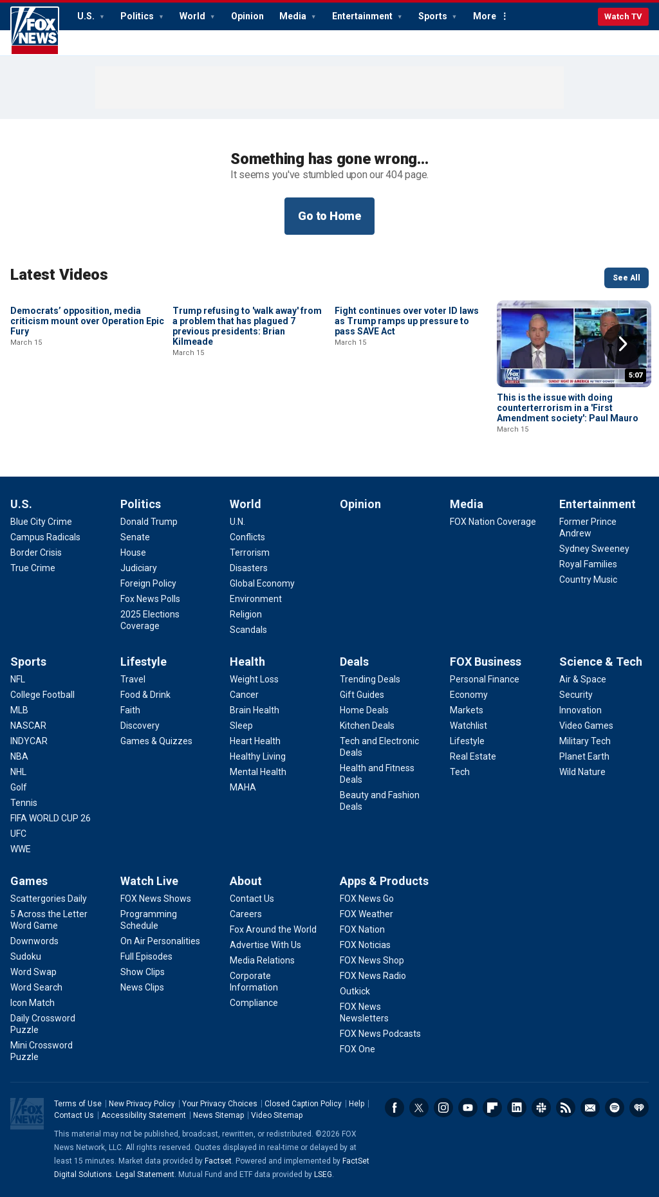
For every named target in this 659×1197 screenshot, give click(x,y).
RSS (565, 1107)
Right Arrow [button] (623, 344)
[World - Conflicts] (247, 537)
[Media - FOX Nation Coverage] (493, 521)
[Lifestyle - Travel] (132, 679)
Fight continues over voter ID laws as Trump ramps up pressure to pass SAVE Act (407, 407)
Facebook (394, 1107)
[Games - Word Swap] (33, 972)
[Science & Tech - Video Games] (586, 725)
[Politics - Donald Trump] (149, 521)
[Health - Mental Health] (258, 772)
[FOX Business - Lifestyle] (467, 741)
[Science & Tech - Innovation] (580, 710)
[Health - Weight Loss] (254, 679)
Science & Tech (600, 661)
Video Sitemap (276, 1115)
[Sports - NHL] (18, 772)
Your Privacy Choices (219, 1103)
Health (247, 661)
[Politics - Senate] (135, 537)
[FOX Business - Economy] (469, 695)
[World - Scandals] (248, 630)
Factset (218, 1160)
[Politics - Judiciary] (138, 568)
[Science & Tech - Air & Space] (582, 679)
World (193, 16)
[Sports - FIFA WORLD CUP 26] (50, 818)
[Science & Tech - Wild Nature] (582, 772)
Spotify (614, 1107)
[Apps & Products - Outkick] (355, 991)
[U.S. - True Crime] (32, 568)
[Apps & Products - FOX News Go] (367, 898)
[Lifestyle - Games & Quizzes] (156, 741)
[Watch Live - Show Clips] (142, 972)
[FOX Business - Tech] (460, 772)
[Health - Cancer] (244, 695)
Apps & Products (384, 881)
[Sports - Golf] (18, 787)
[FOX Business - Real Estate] (473, 756)
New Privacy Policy (142, 1103)
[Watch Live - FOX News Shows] (155, 898)
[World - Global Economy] (262, 583)
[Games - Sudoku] (25, 956)
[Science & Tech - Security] (576, 695)
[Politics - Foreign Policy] (148, 583)
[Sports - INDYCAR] (29, 741)
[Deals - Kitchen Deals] (367, 725)
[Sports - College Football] (42, 695)
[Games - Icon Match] (32, 1003)
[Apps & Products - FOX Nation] (362, 929)
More (484, 16)
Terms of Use (78, 1103)
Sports (433, 16)
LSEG (323, 1174)
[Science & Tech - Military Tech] (585, 741)
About (246, 881)
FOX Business (485, 661)
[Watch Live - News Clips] (142, 987)
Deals (354, 661)
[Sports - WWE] (20, 849)
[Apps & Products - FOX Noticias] (365, 945)
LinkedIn (516, 1107)
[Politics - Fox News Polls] (150, 599)
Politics (138, 16)
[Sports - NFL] (17, 679)
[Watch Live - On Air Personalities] (160, 941)
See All (626, 277)
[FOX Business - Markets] (466, 710)
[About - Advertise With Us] (265, 945)
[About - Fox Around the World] (273, 929)
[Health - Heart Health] (255, 741)
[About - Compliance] (254, 1003)
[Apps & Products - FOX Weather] (366, 914)
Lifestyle (143, 661)
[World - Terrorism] (250, 552)
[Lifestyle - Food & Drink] (145, 695)
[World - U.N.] (237, 521)
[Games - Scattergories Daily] (48, 898)
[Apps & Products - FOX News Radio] (373, 976)
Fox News (34, 30)
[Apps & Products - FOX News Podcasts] (380, 1033)
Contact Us (74, 1115)
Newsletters (590, 1107)
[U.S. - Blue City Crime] (41, 521)
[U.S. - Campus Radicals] (45, 537)
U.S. (87, 16)
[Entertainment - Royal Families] (588, 564)
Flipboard (492, 1107)
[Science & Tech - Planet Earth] (584, 756)
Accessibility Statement (143, 1115)
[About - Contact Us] (252, 898)
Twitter (419, 1107)
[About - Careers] (246, 914)
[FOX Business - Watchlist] (468, 725)
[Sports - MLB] (19, 710)
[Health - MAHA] (243, 787)
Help (356, 1103)
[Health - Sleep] (241, 725)
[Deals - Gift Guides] (362, 695)
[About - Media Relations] (262, 960)
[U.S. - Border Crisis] (36, 552)
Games (29, 881)
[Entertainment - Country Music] (588, 579)
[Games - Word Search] (36, 987)
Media (293, 16)
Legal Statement (145, 1174)
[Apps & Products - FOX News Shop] (372, 960)
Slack (541, 1107)
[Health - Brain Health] (254, 710)
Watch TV (623, 16)
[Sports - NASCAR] (28, 725)
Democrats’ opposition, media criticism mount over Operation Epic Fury (87, 407)
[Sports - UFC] (18, 833)
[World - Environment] (256, 599)
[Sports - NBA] (19, 756)
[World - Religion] (246, 614)
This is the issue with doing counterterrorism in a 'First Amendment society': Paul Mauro (567, 407)
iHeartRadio (639, 1107)
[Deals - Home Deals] (364, 710)
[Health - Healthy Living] (258, 756)
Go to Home (329, 216)
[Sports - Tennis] (23, 803)
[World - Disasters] (249, 568)
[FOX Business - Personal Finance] (484, 679)
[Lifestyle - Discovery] (140, 725)
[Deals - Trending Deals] (370, 679)
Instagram (443, 1107)
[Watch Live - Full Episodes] (146, 956)
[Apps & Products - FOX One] (357, 1049)
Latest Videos (59, 275)
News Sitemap (218, 1115)
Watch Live (149, 881)
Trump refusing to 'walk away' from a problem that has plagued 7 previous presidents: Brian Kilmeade (247, 413)
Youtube (468, 1107)
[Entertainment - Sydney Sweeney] (594, 549)
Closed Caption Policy (303, 1103)
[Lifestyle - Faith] (130, 710)
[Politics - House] (133, 552)
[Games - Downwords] (34, 941)
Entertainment (363, 16)
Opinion (247, 16)
